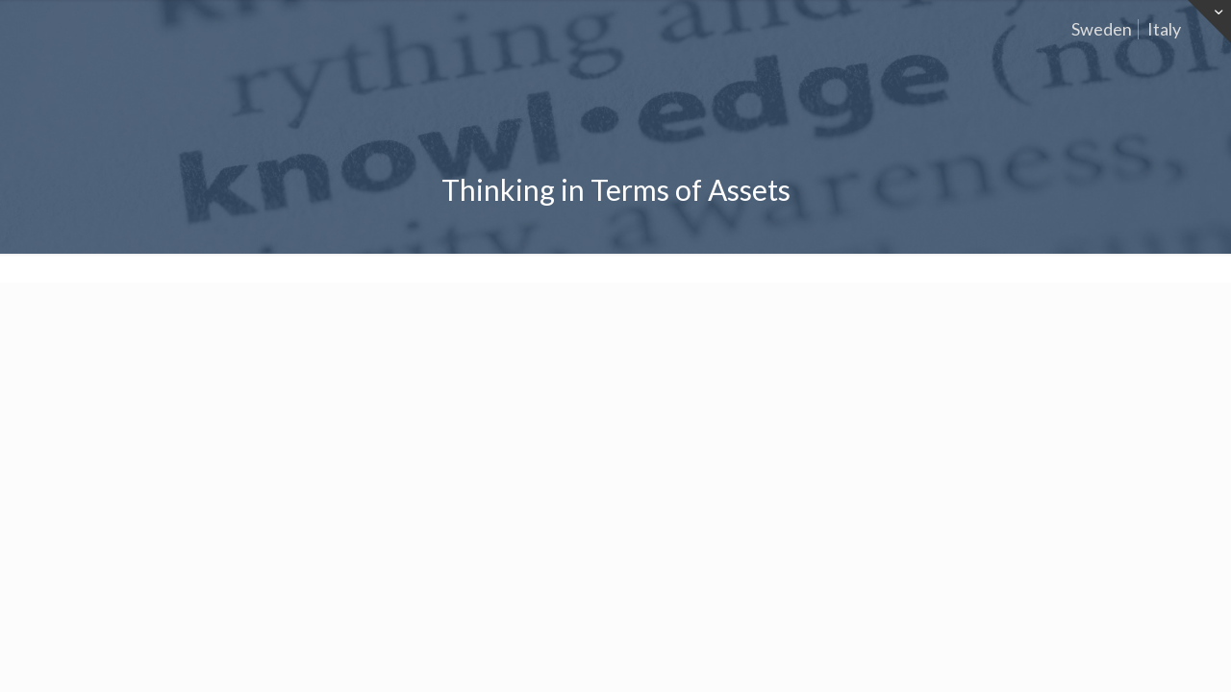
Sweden (1101, 28)
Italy (1164, 28)
